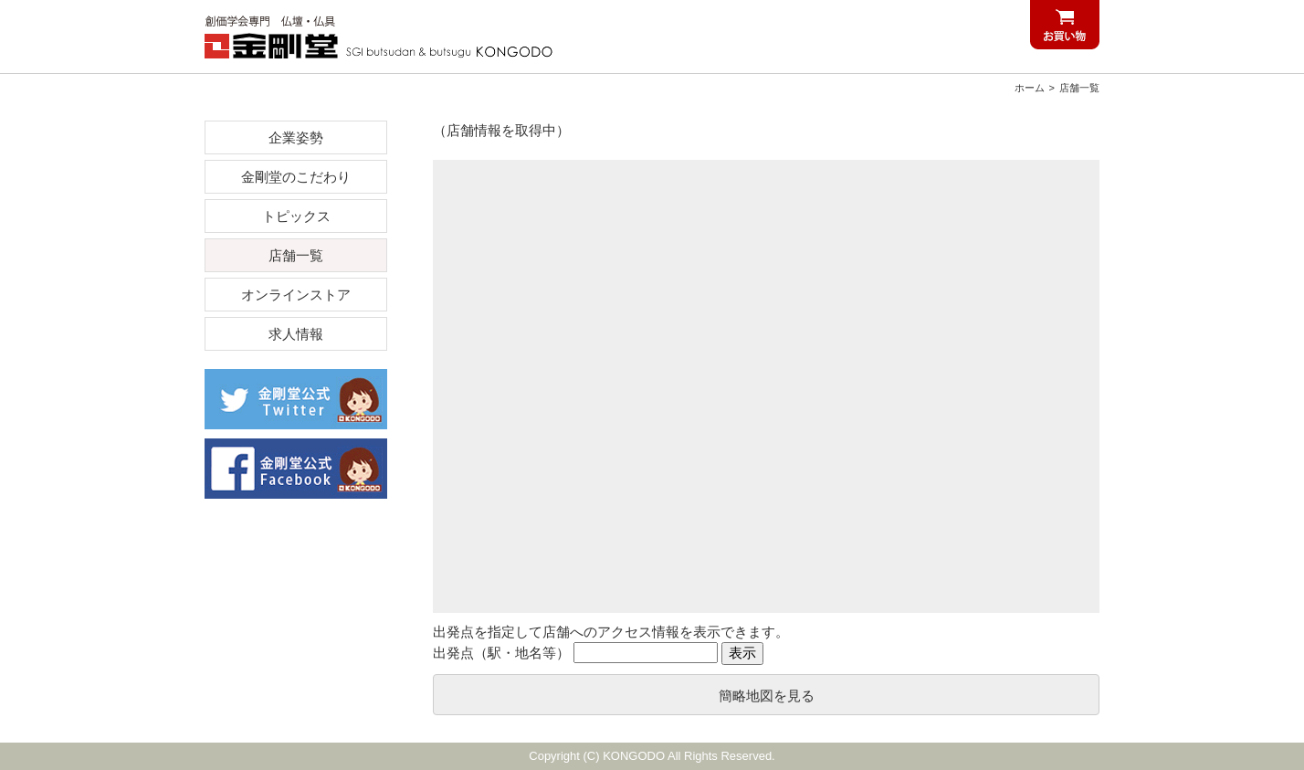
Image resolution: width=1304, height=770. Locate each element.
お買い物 (1064, 24)
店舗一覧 (1079, 87)
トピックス (296, 216)
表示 (742, 652)
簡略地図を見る (767, 695)
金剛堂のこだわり (296, 177)
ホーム (1030, 87)
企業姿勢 (295, 137)
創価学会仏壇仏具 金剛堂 (387, 36)
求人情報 (295, 334)
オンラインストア (296, 294)
